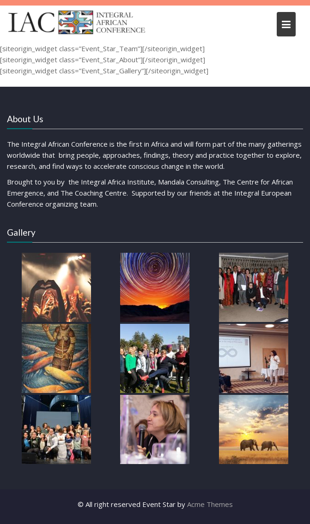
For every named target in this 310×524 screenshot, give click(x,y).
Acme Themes (210, 504)
